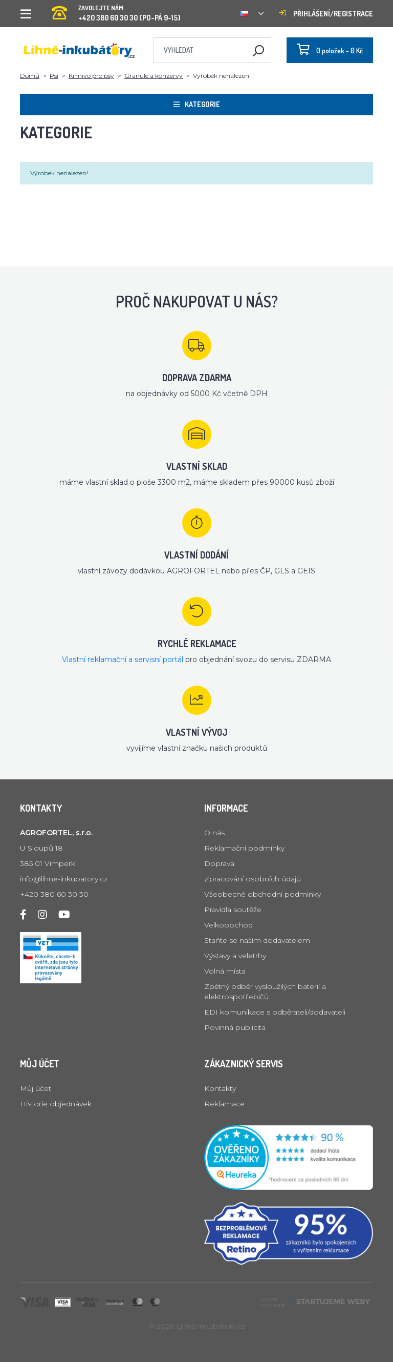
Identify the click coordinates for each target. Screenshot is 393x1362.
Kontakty (220, 1088)
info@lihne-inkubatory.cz (63, 878)
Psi (54, 75)
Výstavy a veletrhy (235, 955)
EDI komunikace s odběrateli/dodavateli (274, 1012)
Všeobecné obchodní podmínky (262, 894)
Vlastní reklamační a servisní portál (122, 659)
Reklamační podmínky (244, 848)
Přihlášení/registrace (326, 13)
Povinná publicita (235, 1027)
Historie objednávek (56, 1103)
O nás (214, 832)
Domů (29, 75)
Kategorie (196, 104)
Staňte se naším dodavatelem (257, 940)
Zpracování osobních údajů (252, 878)
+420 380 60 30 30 (54, 894)
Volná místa (225, 971)
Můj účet (35, 1088)
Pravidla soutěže (232, 909)
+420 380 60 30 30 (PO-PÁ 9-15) (116, 10)
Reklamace (224, 1103)
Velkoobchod (228, 925)
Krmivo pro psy (91, 75)
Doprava (219, 863)
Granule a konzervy (153, 75)
